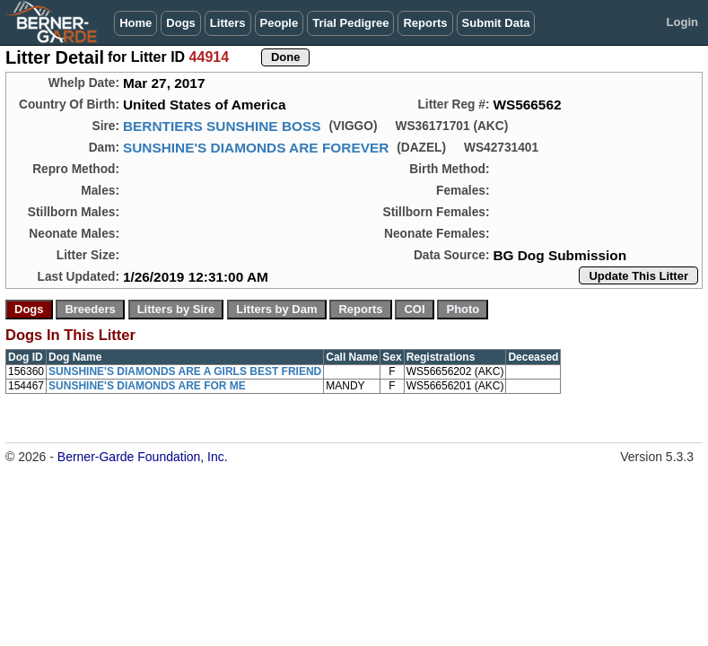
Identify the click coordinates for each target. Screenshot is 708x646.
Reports (425, 23)
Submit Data (496, 23)
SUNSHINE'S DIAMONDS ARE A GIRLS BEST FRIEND (184, 371)
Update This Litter (638, 276)
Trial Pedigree (350, 23)
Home (135, 23)
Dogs (181, 23)
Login (682, 22)
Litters (228, 23)
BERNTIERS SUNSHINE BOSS (222, 126)
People (279, 23)
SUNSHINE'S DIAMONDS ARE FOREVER (256, 147)
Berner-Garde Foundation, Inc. (142, 457)
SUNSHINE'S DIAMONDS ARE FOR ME (147, 386)
